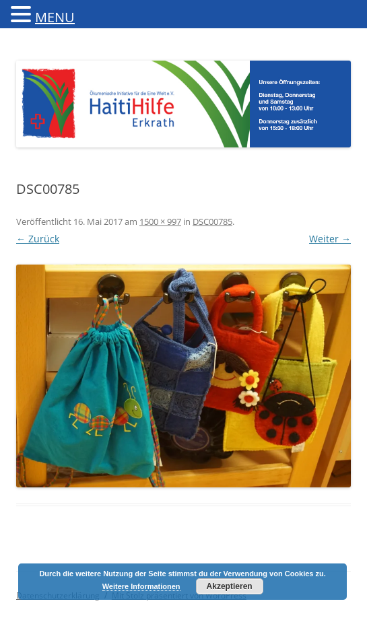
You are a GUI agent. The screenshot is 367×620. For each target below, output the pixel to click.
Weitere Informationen (141, 586)
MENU (55, 17)
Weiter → (330, 238)
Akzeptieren (230, 586)
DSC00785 (212, 221)
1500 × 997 (160, 221)
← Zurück (37, 238)
